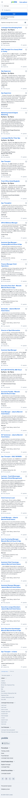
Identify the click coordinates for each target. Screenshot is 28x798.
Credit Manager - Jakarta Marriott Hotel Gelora (9, 518)
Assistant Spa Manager (9, 350)
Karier (2, 753)
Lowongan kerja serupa (7, 758)
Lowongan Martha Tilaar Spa (10, 138)
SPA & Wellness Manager (9, 223)
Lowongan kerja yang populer (8, 730)
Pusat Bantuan (5, 755)
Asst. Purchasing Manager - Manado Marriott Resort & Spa (11, 540)
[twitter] (9, 778)
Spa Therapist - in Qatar (9, 651)
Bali (2, 689)
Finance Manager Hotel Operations (9, 265)
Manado (3, 691)
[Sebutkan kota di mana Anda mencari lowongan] (14, 10)
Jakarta (3, 680)
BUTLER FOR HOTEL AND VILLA (11, 370)
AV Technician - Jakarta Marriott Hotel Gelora (12, 436)
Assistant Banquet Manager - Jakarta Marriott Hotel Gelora (11, 586)
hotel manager (4, 715)
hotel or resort (4, 709)
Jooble (11, 794)
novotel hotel (4, 713)
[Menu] (2, 2)
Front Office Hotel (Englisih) (10, 181)
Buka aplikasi (23, 2)
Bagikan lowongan (5, 764)
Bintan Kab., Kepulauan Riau (7, 685)
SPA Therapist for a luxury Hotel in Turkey (11, 50)
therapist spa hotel (5, 711)
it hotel (3, 717)
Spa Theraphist (6, 203)
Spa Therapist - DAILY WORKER (11, 456)
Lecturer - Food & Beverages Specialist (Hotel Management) (11, 477)
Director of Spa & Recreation (10, 330)
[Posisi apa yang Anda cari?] (14, 6)
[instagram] (6, 778)
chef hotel (3, 707)
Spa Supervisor (6, 93)
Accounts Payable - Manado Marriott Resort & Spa (10, 392)
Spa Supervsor (6, 71)
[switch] (25, 22)
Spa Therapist (6, 161)
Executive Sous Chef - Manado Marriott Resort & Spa (11, 286)
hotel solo (3, 724)
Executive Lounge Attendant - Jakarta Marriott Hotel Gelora (11, 608)
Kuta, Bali (3, 699)
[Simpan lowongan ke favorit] (26, 27)
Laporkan (24, 45)
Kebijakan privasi (5, 789)
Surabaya (3, 682)
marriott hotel (4, 719)
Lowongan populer (6, 773)
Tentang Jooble (5, 751)
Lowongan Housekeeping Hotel (11, 27)
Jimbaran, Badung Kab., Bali (7, 697)
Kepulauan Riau (5, 695)
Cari (14, 14)
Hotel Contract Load (8, 498)
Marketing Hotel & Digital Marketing (9, 113)
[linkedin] (13, 778)
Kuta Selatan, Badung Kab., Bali (8, 693)
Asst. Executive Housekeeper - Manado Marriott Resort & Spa (11, 629)
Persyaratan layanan (6, 786)
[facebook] (2, 778)
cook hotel (3, 705)
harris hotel (3, 722)
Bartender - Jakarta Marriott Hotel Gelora (10, 309)
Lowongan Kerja (5, 767)
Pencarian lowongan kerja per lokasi (9, 732)
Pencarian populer (7, 675)
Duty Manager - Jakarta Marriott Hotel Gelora (12, 413)
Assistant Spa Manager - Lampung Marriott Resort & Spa (11, 243)
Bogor (2, 687)
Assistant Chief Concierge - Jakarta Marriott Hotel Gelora (11, 563)
